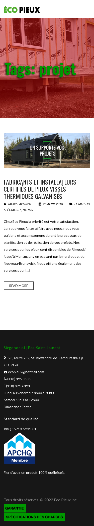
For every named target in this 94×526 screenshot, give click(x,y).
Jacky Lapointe (18, 204)
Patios (28, 210)
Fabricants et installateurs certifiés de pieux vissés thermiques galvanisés (40, 189)
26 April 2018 (51, 204)
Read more (18, 286)
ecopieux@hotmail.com (26, 372)
